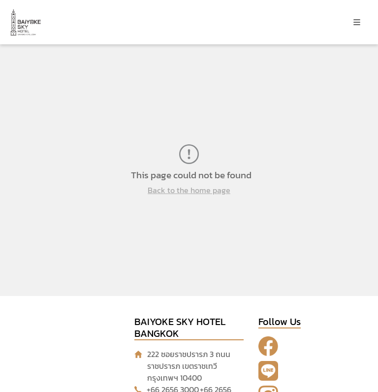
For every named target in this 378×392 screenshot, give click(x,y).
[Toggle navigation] (357, 22)
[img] (357, 22)
